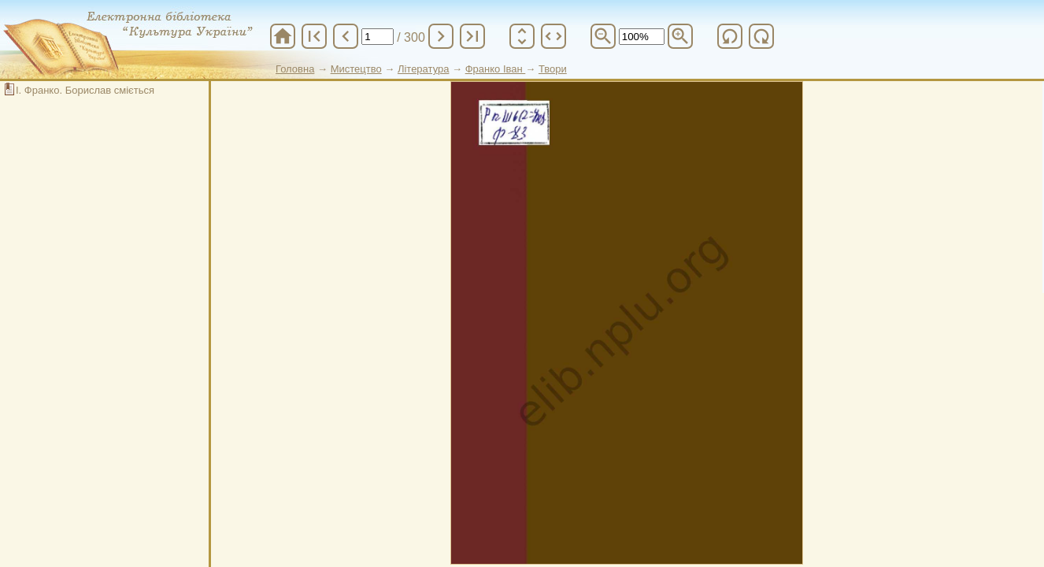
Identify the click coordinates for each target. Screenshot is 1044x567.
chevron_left (346, 36)
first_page (314, 36)
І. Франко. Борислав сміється (85, 90)
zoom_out (603, 36)
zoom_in (680, 36)
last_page (472, 36)
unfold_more (522, 36)
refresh (730, 36)
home (283, 36)
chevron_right (441, 36)
